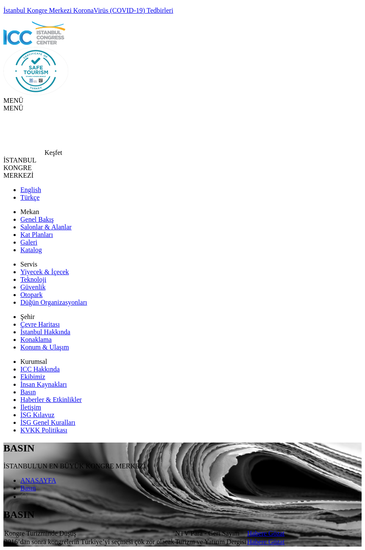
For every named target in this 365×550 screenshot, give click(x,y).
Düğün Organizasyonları (53, 302)
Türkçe (29, 197)
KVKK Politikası (43, 430)
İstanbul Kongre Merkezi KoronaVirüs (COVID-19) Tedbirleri (88, 10)
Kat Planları (36, 234)
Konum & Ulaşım (44, 347)
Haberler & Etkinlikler (51, 399)
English (30, 189)
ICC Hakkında (40, 369)
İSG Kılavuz (37, 414)
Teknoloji (33, 279)
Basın (28, 392)
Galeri (28, 242)
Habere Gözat (265, 533)
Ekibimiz (32, 376)
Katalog (31, 249)
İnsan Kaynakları (43, 384)
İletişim (30, 407)
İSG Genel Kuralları (47, 422)
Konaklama (36, 339)
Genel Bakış (37, 219)
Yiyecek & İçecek (44, 271)
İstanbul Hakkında (45, 332)
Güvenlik (33, 287)
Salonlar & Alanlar (46, 227)
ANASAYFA (38, 480)
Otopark (31, 294)
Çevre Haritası (40, 324)
